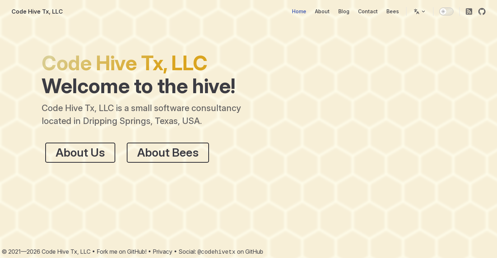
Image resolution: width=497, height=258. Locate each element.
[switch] (446, 11)
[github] (481, 11)
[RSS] (469, 11)
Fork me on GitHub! (122, 251)
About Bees (168, 152)
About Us (80, 152)
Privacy (162, 251)
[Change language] (419, 11)
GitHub (254, 251)
